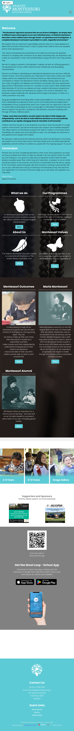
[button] (7, 3)
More (19, 256)
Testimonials (37, 715)
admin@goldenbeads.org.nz (39, 690)
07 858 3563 (40, 687)
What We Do (37, 709)
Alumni (37, 712)
